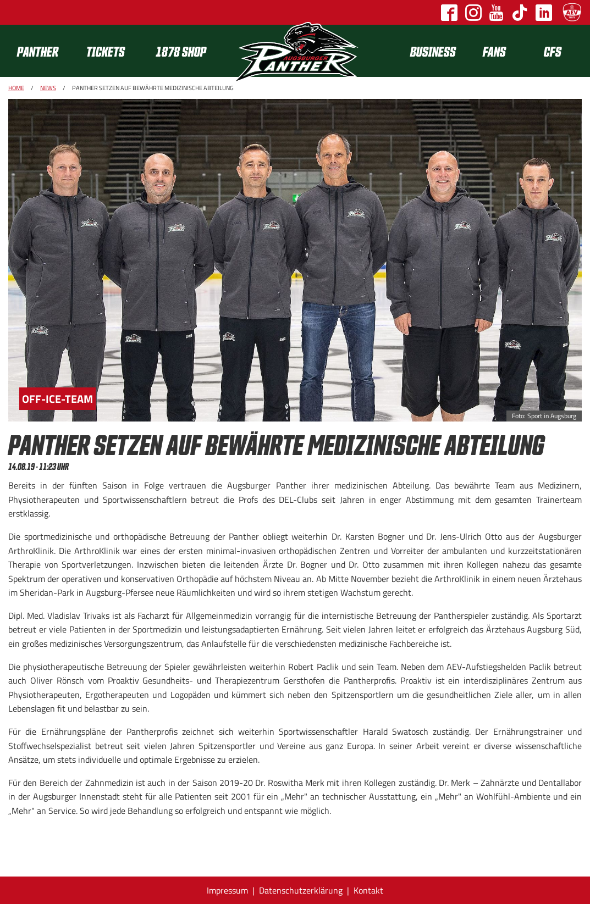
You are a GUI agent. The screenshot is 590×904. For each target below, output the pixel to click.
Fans (494, 51)
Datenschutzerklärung (301, 890)
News (48, 88)
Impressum (227, 890)
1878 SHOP (181, 51)
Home (16, 88)
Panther (37, 51)
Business (433, 51)
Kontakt (368, 890)
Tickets (105, 51)
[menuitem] (43, 51)
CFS (552, 51)
